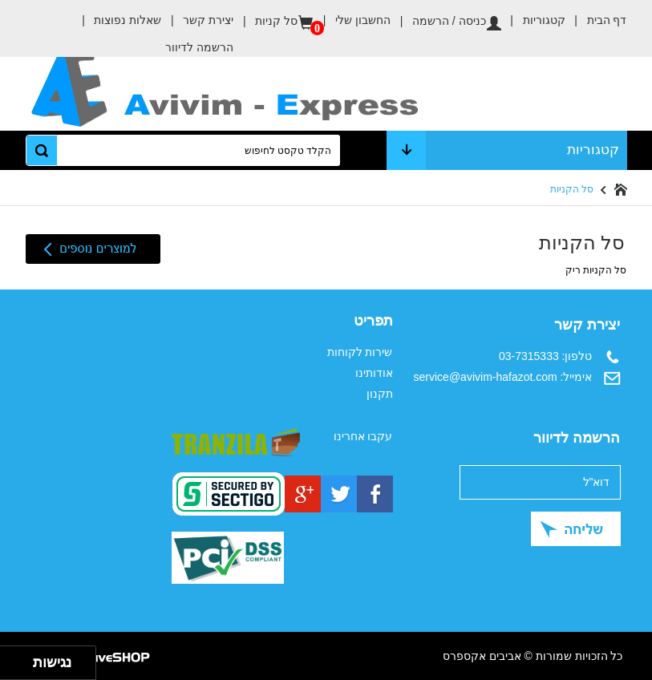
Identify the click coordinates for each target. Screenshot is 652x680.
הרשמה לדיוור (199, 47)
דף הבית (596, 15)
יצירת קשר (197, 20)
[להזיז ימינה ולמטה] (21, 667)
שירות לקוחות (360, 352)
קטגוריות (533, 20)
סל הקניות (571, 189)
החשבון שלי (352, 20)
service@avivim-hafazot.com (485, 376)
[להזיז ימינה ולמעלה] (21, 658)
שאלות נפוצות (116, 20)
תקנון (379, 393)
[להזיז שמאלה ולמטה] (12, 667)
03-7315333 (529, 356)
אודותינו (374, 372)
